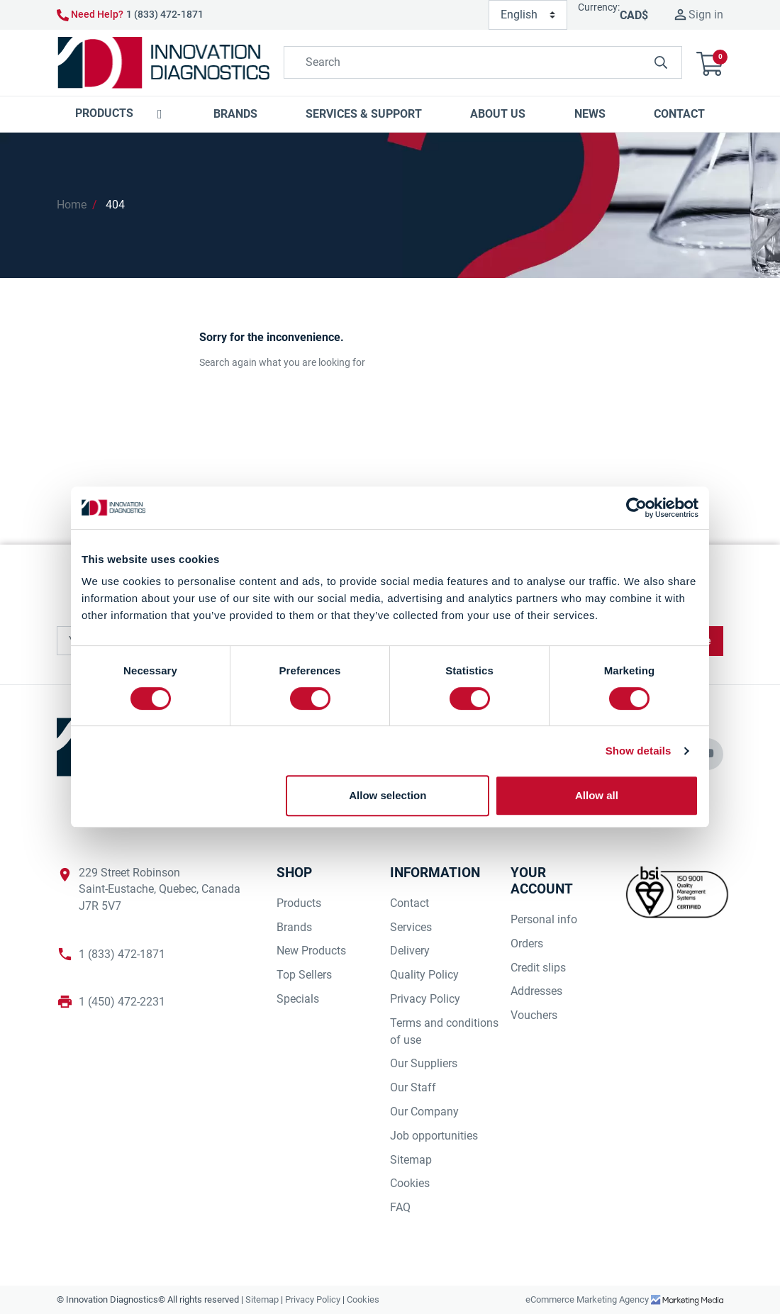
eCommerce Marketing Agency (588, 1299)
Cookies (410, 1183)
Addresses (536, 991)
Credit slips (538, 967)
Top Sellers (304, 974)
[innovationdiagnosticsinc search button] (661, 62)
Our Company (424, 1111)
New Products (311, 950)
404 (115, 204)
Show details (639, 751)
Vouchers (534, 1015)
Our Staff (413, 1087)
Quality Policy (424, 974)
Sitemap (411, 1160)
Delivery (410, 950)
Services (411, 927)
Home (72, 204)
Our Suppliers (423, 1063)
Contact (409, 903)
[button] (709, 62)
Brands (294, 927)
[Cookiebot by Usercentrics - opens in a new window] (636, 507)
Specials (298, 999)
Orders (527, 943)
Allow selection (387, 795)
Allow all (596, 795)
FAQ (400, 1207)
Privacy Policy (425, 999)
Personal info (544, 919)
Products (299, 903)
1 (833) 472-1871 (165, 14)
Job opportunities (434, 1135)
